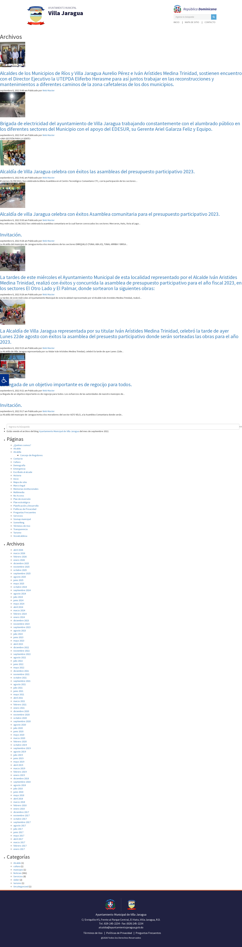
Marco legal (19, 485)
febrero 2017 (20, 845)
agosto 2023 (19, 630)
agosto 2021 (19, 684)
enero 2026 (19, 559)
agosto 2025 (19, 576)
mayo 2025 (18, 583)
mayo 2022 (18, 667)
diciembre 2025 (21, 563)
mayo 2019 (18, 761)
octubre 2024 (20, 586)
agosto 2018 (19, 785)
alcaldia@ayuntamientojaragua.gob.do (121, 927)
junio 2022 (18, 664)
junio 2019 (18, 758)
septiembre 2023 (22, 627)
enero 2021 (19, 707)
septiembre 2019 (22, 748)
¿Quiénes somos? (22, 445)
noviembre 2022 (21, 650)
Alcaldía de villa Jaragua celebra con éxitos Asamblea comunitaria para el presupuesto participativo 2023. (110, 214)
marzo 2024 (19, 610)
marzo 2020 (19, 738)
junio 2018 (18, 791)
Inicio (176, 22)
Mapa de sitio (192, 22)
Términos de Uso (21, 525)
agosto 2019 (19, 751)
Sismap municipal (22, 519)
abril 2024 (18, 607)
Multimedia (18, 492)
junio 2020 (18, 731)
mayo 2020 (18, 734)
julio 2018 (18, 788)
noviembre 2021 (21, 674)
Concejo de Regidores (31, 455)
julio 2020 (18, 728)
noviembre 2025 (21, 566)
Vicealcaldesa (20, 535)
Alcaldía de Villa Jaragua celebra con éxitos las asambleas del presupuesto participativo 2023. (97, 171)
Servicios (18, 515)
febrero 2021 (20, 704)
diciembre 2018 (21, 778)
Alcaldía (17, 451)
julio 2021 (18, 687)
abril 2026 (18, 549)
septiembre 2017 (22, 822)
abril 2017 (18, 838)
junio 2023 (18, 637)
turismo (17, 883)
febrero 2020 (20, 741)
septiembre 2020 (22, 721)
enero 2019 (19, 775)
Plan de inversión (22, 498)
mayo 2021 (18, 694)
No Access (18, 495)
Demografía (19, 465)
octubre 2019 (20, 744)
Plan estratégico (21, 502)
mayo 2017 (18, 835)
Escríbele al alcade (22, 472)
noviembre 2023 (21, 623)
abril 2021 (18, 697)
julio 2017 (18, 828)
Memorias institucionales (25, 488)
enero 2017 (19, 849)
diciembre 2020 (21, 711)
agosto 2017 (19, 825)
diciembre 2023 (21, 620)
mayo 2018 (18, 795)
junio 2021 (18, 691)
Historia (17, 475)
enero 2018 (19, 808)
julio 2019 (18, 754)
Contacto (210, 22)
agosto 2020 (19, 724)
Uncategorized (20, 886)
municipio (18, 869)
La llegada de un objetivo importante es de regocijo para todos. (66, 384)
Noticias (17, 873)
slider (16, 879)
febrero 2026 (20, 556)
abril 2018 (18, 798)
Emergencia (19, 468)
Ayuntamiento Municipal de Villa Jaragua (59, 431)
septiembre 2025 (22, 573)
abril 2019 (18, 765)
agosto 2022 (19, 657)
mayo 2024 (18, 603)
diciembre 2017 (21, 812)
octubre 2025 (20, 570)
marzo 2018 (19, 801)
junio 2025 (18, 580)
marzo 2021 (19, 701)
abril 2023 (18, 644)
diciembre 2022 (21, 647)
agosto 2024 (19, 593)
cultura (16, 866)
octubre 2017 (20, 818)
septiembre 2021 (22, 680)
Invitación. (11, 234)
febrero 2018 (20, 805)
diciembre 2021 (21, 670)
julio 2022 (18, 660)
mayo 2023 (18, 640)
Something (18, 522)
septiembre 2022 (22, 654)
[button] (213, 17)
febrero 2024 (20, 613)
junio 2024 (18, 600)
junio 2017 (18, 832)
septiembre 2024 (22, 590)
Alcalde (17, 448)
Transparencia (20, 529)
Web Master (49, 90)
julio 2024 (18, 596)
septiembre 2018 (22, 781)
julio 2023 (18, 633)
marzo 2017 (19, 842)
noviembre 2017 (21, 815)
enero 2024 (19, 617)
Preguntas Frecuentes (24, 512)
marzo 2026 (19, 553)
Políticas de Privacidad (24, 509)
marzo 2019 (19, 768)
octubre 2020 (20, 717)
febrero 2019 (20, 771)
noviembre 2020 (21, 714)
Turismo (17, 532)
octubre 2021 (20, 677)
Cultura (17, 462)
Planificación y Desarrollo (26, 505)
